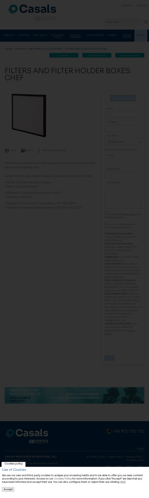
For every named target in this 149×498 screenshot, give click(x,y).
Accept (8, 489)
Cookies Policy (63, 478)
